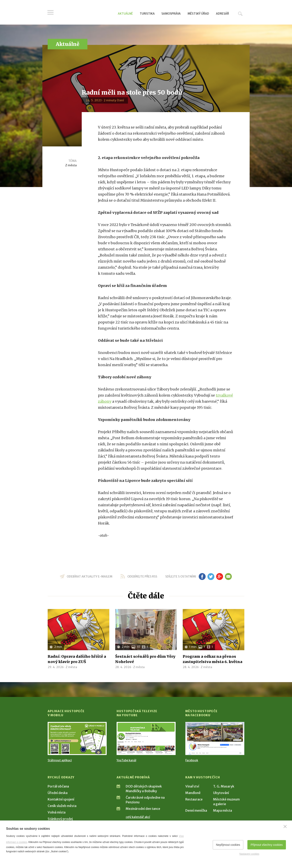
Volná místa (56, 812)
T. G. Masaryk (223, 786)
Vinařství (192, 786)
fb (202, 576)
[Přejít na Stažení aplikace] (77, 738)
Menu (51, 12)
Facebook (191, 760)
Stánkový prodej (60, 819)
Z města (71, 165)
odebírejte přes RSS (142, 576)
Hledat (240, 14)
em (228, 576)
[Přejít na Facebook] (214, 738)
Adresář (222, 13)
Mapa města (222, 810)
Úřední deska (58, 793)
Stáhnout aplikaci (60, 760)
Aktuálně (125, 13)
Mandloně (193, 793)
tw (210, 576)
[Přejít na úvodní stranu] (86, 13)
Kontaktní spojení (61, 799)
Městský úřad (198, 13)
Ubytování (221, 793)
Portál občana (58, 786)
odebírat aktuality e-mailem (89, 576)
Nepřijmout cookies (228, 844)
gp (219, 576)
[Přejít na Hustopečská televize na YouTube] (146, 738)
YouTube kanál (126, 760)
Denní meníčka (196, 810)
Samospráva (171, 13)
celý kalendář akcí (138, 817)
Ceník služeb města (62, 806)
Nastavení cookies (249, 853)
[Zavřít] (285, 826)
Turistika (147, 13)
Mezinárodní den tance (143, 809)
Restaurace (194, 799)
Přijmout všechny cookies (267, 844)
